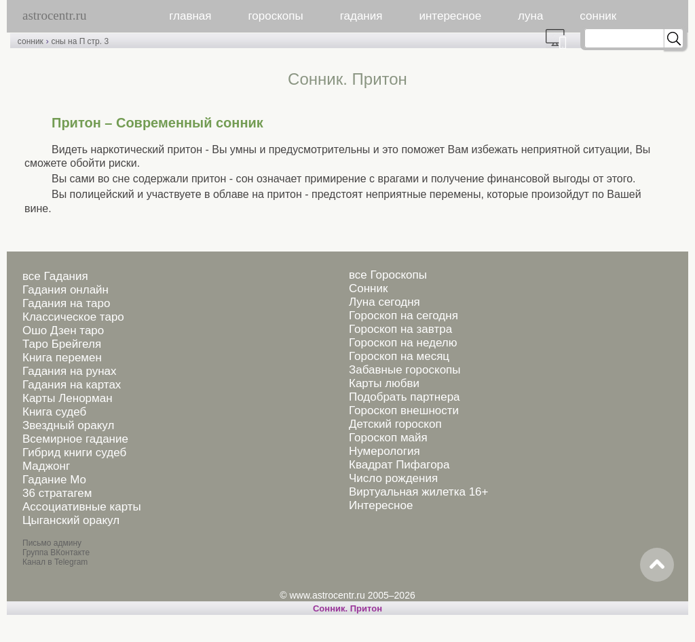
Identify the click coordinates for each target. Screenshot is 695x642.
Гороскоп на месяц (399, 356)
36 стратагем (57, 493)
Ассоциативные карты (81, 506)
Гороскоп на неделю (403, 342)
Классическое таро (73, 316)
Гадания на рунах (69, 371)
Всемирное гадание (75, 439)
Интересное (381, 505)
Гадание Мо (54, 479)
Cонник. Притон (347, 608)
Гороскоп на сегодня (403, 315)
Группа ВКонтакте (56, 552)
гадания (361, 15)
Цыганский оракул (70, 520)
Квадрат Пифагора (399, 464)
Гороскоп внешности (404, 410)
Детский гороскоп (395, 424)
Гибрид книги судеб (74, 452)
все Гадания (55, 276)
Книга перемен (62, 357)
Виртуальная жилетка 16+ (419, 491)
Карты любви (384, 383)
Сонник (368, 288)
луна (530, 15)
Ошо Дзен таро (63, 330)
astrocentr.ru (54, 15)
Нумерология (384, 451)
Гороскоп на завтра (400, 329)
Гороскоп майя (388, 437)
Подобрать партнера (404, 396)
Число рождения (393, 478)
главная (190, 15)
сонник (598, 15)
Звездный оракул (68, 425)
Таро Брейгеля (61, 344)
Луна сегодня (384, 302)
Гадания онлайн (65, 289)
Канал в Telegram (55, 562)
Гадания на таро (66, 303)
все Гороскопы (388, 274)
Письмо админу (51, 543)
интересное (450, 15)
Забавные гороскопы (405, 369)
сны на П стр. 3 (80, 41)
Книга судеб (54, 411)
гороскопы (275, 15)
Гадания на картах (71, 384)
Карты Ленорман (67, 398)
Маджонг (46, 466)
